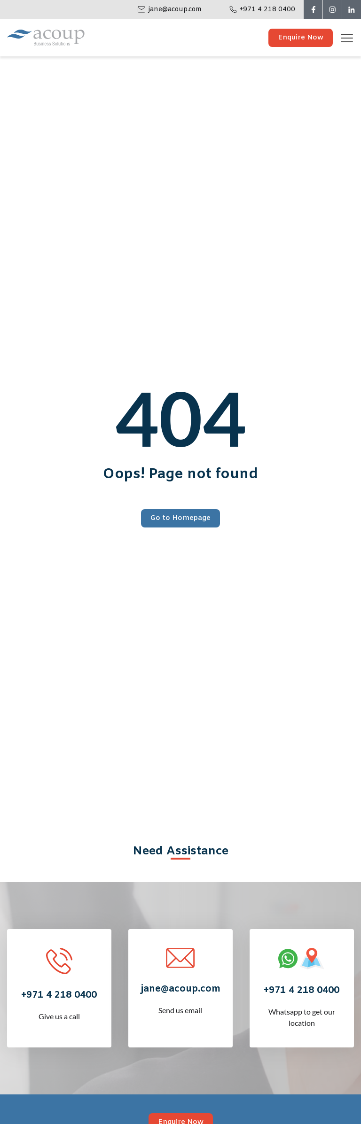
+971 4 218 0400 (267, 9)
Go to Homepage (180, 518)
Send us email (180, 991)
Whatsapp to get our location (301, 998)
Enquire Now (300, 37)
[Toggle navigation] (350, 38)
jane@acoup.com (175, 9)
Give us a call (59, 997)
